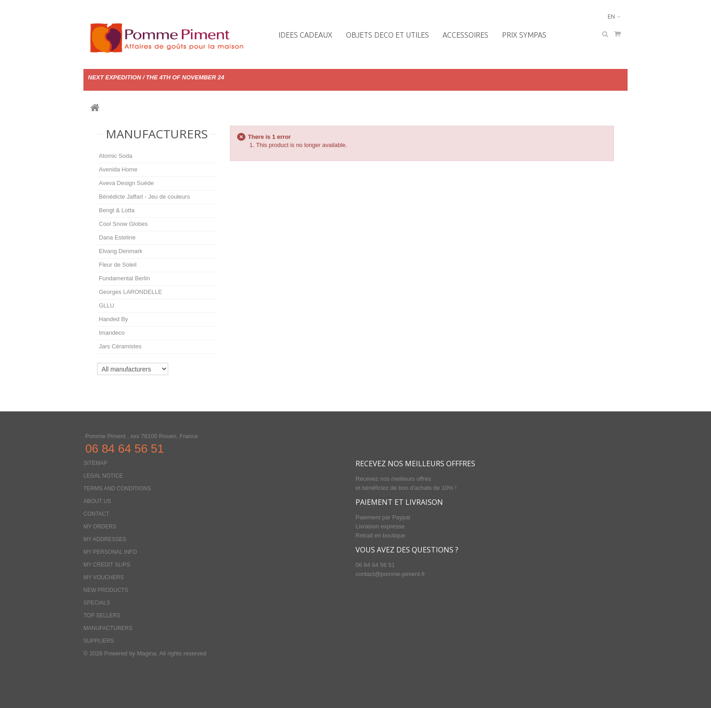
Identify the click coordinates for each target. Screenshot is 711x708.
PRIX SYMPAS (524, 35)
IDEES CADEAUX (305, 35)
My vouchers (103, 577)
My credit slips (106, 565)
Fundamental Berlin (124, 278)
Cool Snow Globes (123, 223)
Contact (96, 514)
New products (105, 590)
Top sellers (102, 615)
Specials (96, 603)
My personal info (110, 552)
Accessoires (465, 35)
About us (97, 501)
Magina (146, 653)
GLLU (106, 305)
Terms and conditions (117, 488)
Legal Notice (103, 476)
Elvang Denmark (120, 251)
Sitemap (95, 463)
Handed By (113, 319)
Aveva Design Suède (126, 183)
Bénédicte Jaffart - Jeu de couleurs (144, 196)
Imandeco (112, 332)
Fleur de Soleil (117, 264)
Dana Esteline (117, 237)
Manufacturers (157, 134)
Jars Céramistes (120, 346)
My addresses (104, 539)
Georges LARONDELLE (130, 291)
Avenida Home (118, 169)
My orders (99, 526)
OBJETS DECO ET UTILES (387, 35)
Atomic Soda (115, 155)
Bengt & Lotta (117, 210)
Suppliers (98, 641)
